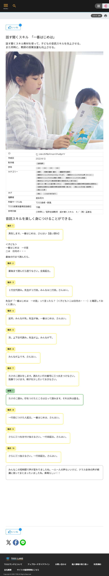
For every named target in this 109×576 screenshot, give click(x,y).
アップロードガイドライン (39, 564)
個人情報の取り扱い (80, 564)
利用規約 (97, 564)
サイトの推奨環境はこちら (28, 570)
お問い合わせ (60, 564)
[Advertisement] (54, 503)
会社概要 (7, 570)
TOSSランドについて (13, 564)
